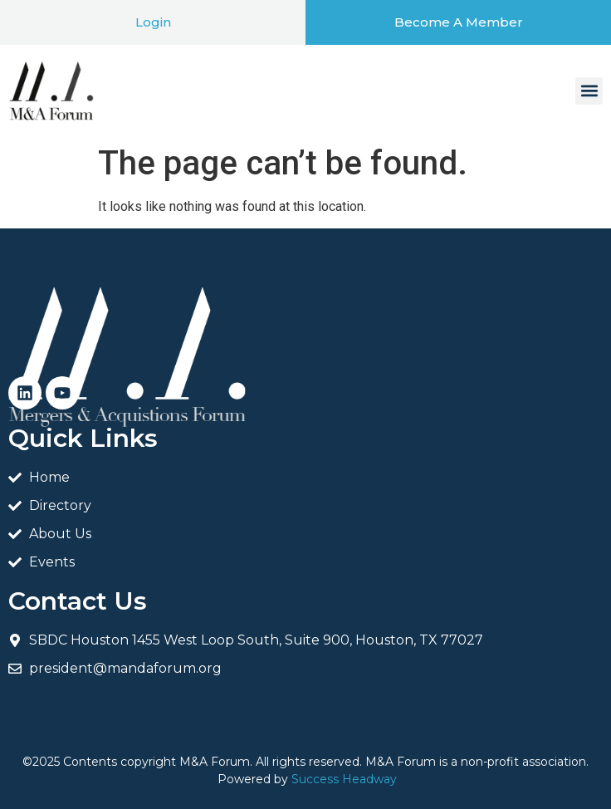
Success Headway (344, 779)
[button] (589, 91)
